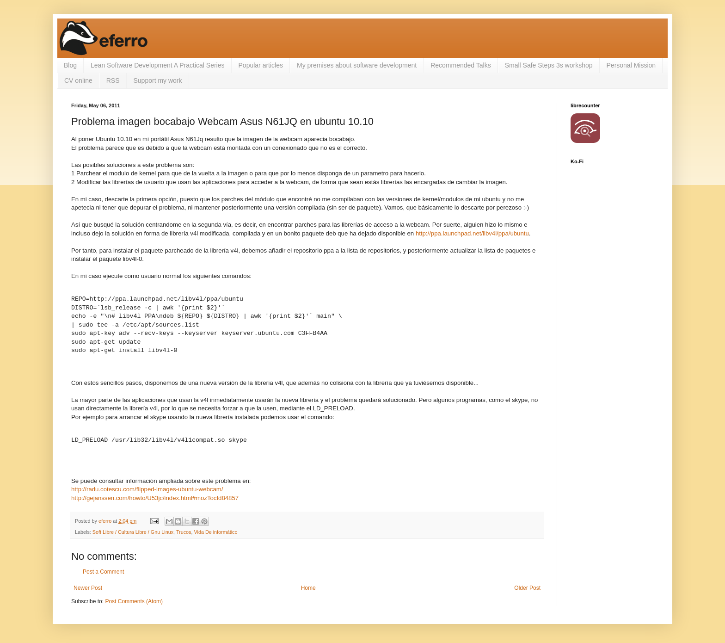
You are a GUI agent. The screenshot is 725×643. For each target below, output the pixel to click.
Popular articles (261, 65)
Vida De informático (216, 532)
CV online (78, 80)
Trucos (183, 532)
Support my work (158, 80)
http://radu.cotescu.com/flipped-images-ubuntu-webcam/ (147, 489)
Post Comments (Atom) (134, 601)
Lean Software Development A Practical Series (158, 65)
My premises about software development (357, 65)
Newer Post (88, 588)
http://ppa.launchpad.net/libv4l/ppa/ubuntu (472, 233)
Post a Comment (103, 572)
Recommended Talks (460, 65)
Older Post (527, 588)
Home (308, 588)
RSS (113, 80)
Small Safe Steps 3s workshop (549, 65)
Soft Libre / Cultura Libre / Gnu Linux (132, 532)
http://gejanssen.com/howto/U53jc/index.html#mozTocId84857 (155, 498)
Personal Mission (631, 65)
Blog (70, 65)
